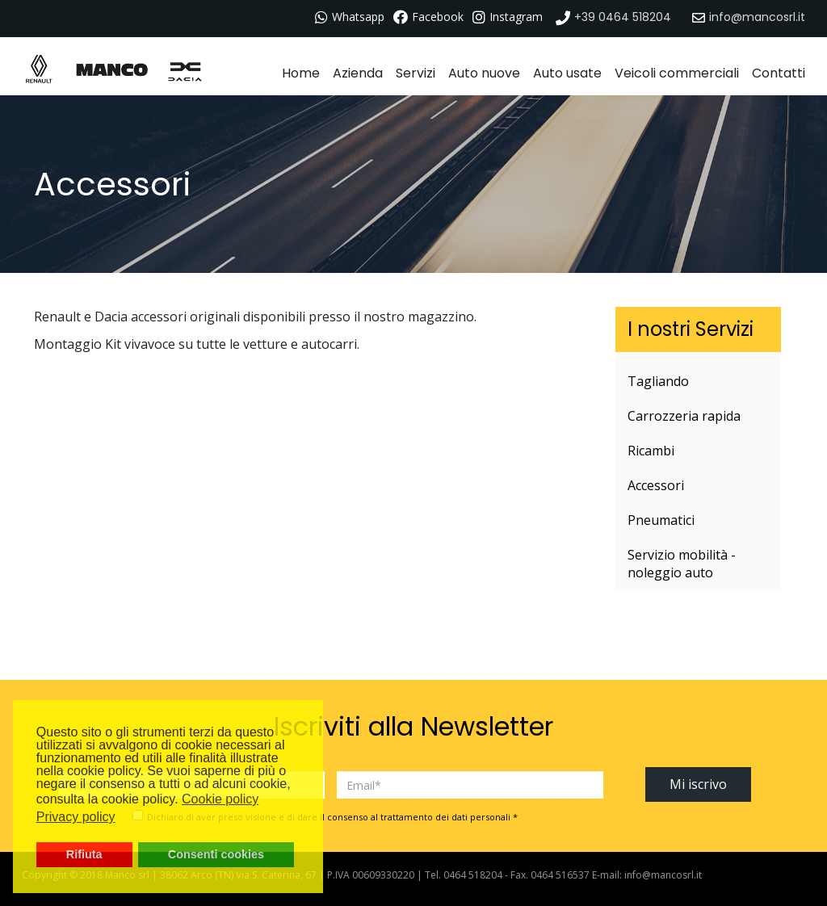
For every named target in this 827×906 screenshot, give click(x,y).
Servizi (415, 73)
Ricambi (651, 450)
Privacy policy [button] (75, 817)
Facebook (438, 16)
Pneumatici (661, 520)
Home (301, 73)
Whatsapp (358, 16)
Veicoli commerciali (677, 73)
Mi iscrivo (698, 784)
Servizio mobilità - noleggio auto (682, 564)
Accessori (656, 485)
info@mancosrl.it (663, 875)
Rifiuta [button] (84, 854)
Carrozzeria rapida (684, 416)
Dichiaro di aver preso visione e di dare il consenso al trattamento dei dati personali (332, 817)
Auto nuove (484, 73)
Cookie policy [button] (220, 799)
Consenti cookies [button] (216, 854)
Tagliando (658, 381)
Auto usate (567, 73)
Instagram (516, 16)
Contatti (778, 73)
